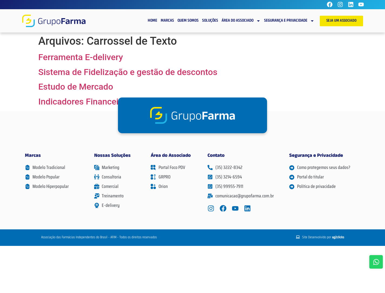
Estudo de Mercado (75, 87)
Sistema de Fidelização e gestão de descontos (128, 72)
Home (152, 21)
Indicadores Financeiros (84, 101)
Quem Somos (188, 21)
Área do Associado (241, 21)
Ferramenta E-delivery (80, 57)
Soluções (210, 21)
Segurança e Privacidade (289, 21)
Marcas (167, 21)
